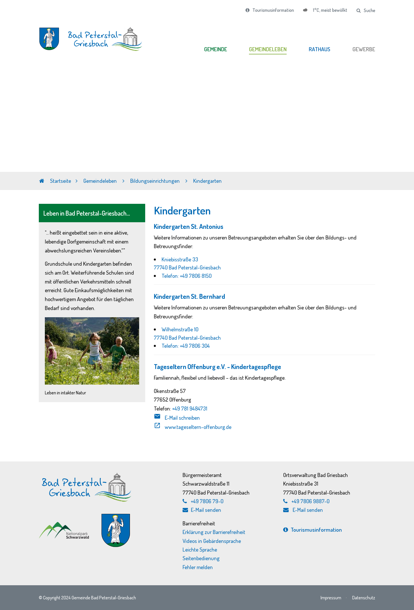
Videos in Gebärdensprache (212, 540)
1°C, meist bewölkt (329, 10)
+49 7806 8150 (196, 275)
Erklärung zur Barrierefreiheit (214, 531)
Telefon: (171, 275)
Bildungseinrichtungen (155, 180)
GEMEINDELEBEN (268, 49)
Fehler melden (198, 567)
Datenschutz (363, 597)
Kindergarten (207, 180)
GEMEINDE (215, 49)
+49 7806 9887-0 (310, 501)
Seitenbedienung (201, 558)
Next (409, 125)
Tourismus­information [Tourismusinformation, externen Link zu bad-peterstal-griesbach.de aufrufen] (312, 529)
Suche (365, 10)
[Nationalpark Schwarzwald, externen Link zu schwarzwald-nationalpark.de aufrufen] (64, 524)
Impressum (331, 597)
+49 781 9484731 (189, 408)
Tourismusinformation (270, 10)
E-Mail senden (202, 509)
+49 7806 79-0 (207, 501)
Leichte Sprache (200, 549)
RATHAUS (319, 49)
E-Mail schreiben (177, 417)
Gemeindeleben (100, 180)
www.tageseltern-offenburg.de (192, 426)
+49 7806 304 (195, 345)
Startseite (55, 180)
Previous (4, 125)
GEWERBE (363, 49)
